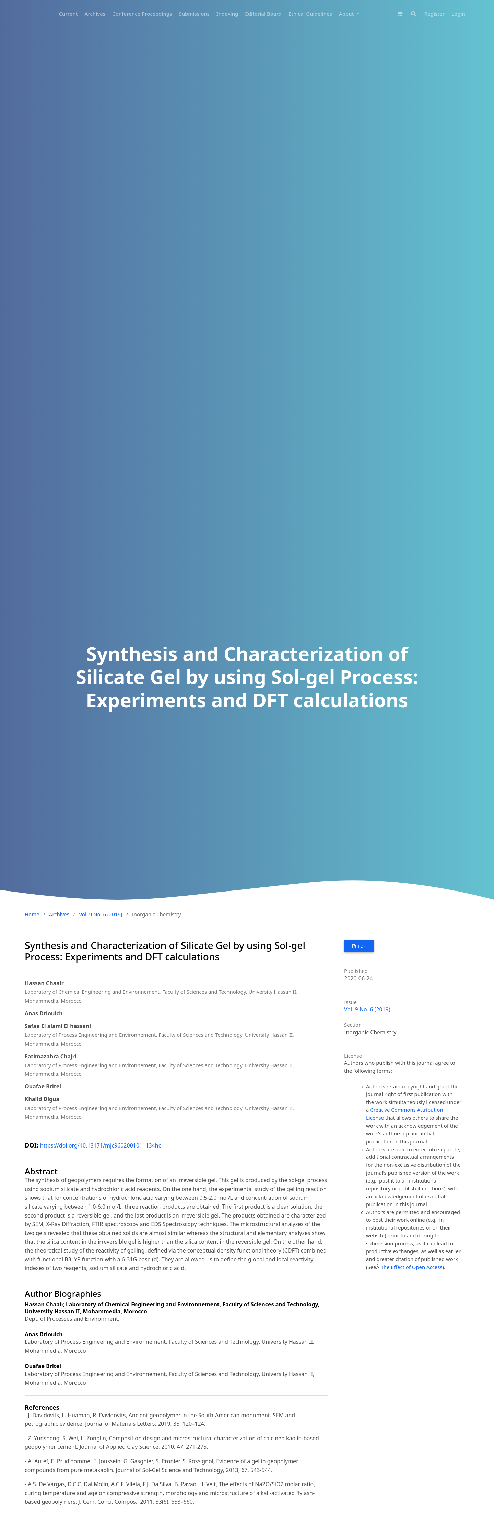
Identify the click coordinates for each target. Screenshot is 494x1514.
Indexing (227, 13)
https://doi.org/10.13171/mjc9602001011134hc (100, 1145)
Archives (95, 13)
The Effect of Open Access (412, 1266)
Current (68, 13)
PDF (361, 946)
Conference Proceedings (142, 13)
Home (32, 914)
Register (434, 13)
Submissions (194, 13)
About (347, 13)
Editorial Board (263, 13)
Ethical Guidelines (310, 13)
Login (458, 13)
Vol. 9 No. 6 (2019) (100, 914)
